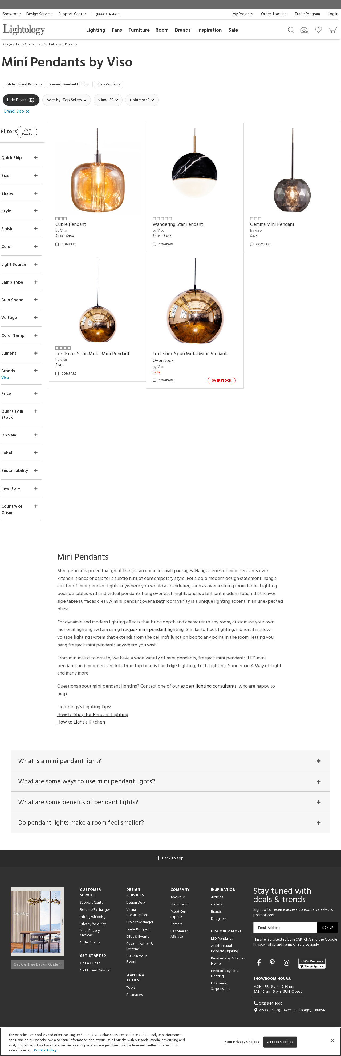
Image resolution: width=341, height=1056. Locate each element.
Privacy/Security (93, 927)
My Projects (242, 14)
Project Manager (139, 925)
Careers (176, 927)
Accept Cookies (280, 1042)
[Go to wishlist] (319, 29)
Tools (130, 991)
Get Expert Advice (95, 973)
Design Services (40, 14)
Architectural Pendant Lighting (224, 951)
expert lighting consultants (208, 682)
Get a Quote (90, 966)
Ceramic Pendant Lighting (81, 85)
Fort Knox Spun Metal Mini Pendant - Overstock (205, 345)
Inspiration (209, 30)
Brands (183, 30)
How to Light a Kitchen (81, 718)
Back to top (170, 861)
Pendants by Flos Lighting (224, 976)
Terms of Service (296, 948)
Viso (119, 63)
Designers (218, 922)
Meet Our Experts (178, 917)
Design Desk (135, 906)
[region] (170, 1041)
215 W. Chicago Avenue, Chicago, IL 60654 (289, 1013)
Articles (217, 900)
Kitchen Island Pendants (28, 85)
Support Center (72, 14)
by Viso (82, 226)
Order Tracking (274, 14)
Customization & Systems (139, 949)
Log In (333, 14)
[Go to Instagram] (287, 966)
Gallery (216, 907)
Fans (117, 30)
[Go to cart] (332, 28)
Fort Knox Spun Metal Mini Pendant (113, 342)
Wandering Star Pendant (192, 219)
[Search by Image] (304, 30)
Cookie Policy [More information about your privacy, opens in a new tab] (45, 1050)
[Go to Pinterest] (273, 966)
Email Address (269, 931)
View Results (47, 133)
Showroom (12, 14)
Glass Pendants (126, 85)
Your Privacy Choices (90, 936)
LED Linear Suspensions (220, 989)
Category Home (12, 44)
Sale (233, 30)
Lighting (95, 30)
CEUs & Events (137, 940)
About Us (177, 900)
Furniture (139, 30)
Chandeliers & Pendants (40, 44)
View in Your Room (136, 962)
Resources (134, 998)
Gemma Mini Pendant (279, 219)
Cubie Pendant (91, 219)
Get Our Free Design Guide (37, 965)
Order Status (90, 945)
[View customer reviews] (312, 966)
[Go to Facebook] (259, 966)
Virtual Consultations (137, 915)
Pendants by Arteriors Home (228, 964)
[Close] (332, 1040)
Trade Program (307, 14)
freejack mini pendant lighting (152, 625)
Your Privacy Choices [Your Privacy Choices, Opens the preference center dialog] (242, 1042)
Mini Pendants (67, 44)
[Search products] (291, 29)
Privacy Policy (264, 948)
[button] (18, 113)
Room (162, 30)
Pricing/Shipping (93, 920)
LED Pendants (222, 942)
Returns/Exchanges (95, 913)
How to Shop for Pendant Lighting (92, 710)
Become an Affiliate (179, 937)
